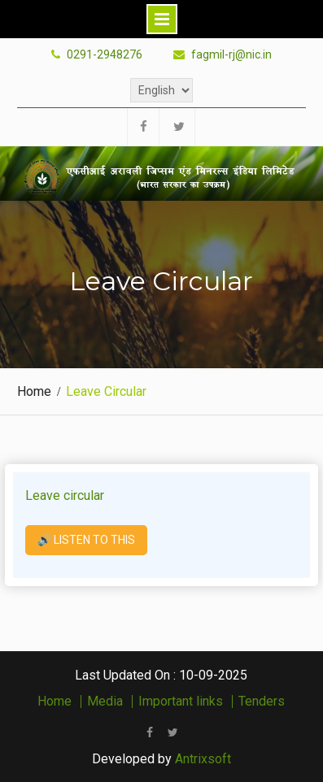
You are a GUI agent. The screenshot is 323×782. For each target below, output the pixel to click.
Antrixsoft (203, 759)
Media (105, 701)
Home (54, 701)
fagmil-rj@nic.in (231, 54)
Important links (180, 701)
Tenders (261, 701)
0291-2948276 (104, 54)
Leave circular (64, 495)
